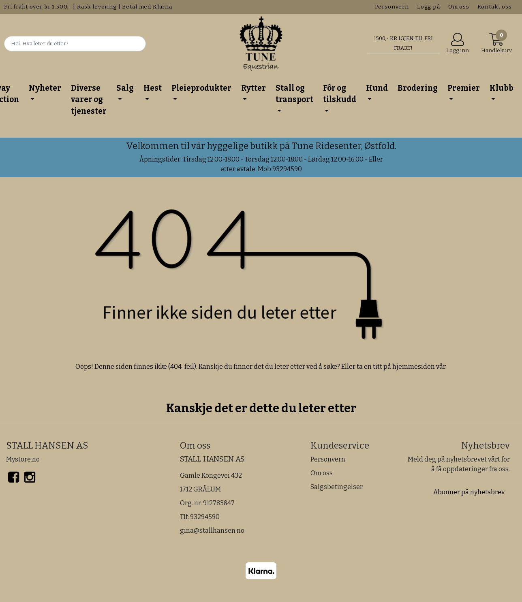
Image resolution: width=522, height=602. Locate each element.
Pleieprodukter (201, 88)
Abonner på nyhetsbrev (469, 492)
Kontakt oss (494, 6)
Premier (463, 88)
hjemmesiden (413, 366)
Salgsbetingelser (336, 487)
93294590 (205, 517)
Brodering (418, 88)
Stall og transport (294, 93)
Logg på (428, 6)
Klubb (501, 88)
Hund (377, 88)
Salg (125, 88)
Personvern (392, 6)
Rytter (253, 88)
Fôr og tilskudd (339, 93)
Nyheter (45, 88)
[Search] (75, 43)
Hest (152, 88)
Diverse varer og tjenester (89, 99)
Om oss (458, 6)
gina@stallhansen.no (212, 530)
